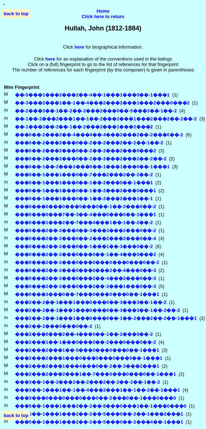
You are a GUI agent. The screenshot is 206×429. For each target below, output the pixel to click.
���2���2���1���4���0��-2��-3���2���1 (87, 366)
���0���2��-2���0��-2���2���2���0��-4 (85, 238)
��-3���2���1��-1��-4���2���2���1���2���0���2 (102, 103)
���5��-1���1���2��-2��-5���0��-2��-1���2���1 (99, 414)
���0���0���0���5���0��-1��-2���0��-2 (85, 206)
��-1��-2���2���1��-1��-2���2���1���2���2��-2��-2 (106, 118)
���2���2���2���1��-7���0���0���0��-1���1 (95, 374)
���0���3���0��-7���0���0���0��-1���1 (87, 294)
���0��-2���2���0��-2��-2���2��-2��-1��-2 (89, 142)
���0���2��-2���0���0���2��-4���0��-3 (85, 270)
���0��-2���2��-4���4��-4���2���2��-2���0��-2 (99, 134)
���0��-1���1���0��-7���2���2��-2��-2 (84, 174)
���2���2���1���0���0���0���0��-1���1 (88, 358)
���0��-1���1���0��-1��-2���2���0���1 (85, 190)
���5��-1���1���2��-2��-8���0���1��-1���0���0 (100, 406)
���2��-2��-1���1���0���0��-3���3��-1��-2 (90, 302)
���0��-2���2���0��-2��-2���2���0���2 (85, 150)
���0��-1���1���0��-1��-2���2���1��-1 (84, 198)
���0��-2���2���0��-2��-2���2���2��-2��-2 (90, 158)
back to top (16, 13)
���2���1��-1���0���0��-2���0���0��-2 (85, 342)
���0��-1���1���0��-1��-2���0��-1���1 (84, 182)
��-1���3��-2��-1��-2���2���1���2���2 (84, 126)
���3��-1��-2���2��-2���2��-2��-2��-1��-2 (87, 382)
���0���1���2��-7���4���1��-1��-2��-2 (84, 222)
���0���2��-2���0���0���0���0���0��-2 (87, 262)
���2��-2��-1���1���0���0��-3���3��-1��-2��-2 (97, 310)
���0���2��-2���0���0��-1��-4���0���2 (85, 254)
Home (103, 11)
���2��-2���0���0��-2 (53, 326)
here (50, 59)
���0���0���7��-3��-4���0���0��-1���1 (85, 214)
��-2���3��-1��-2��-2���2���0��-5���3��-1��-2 (96, 111)
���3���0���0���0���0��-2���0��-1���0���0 (95, 398)
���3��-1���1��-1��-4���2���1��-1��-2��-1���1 (97, 390)
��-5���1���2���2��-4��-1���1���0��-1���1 (92, 95)
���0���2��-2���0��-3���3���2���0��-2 (85, 230)
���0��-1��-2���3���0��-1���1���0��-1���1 (92, 166)
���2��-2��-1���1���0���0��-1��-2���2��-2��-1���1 (106, 318)
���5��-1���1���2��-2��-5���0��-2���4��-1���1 (99, 422)
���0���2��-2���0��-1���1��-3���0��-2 (84, 246)
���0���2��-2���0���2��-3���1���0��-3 (85, 286)
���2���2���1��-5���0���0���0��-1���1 (87, 350)
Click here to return (103, 16)
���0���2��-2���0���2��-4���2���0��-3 (85, 278)
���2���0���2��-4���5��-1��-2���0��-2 (84, 334)
